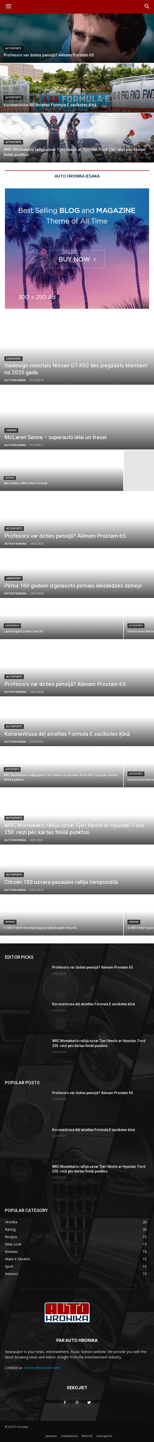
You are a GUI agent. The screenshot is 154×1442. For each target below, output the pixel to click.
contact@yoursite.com (42, 1367)
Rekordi (87, 1436)
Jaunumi (51, 1436)
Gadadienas (13, 358)
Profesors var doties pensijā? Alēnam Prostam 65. (93, 967)
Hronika (11, 430)
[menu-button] (8, 7)
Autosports (13, 48)
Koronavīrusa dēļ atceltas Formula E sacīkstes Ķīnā (93, 1004)
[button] (147, 7)
